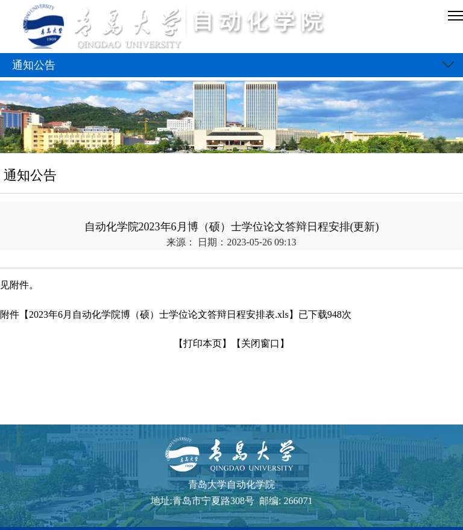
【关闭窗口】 (260, 343)
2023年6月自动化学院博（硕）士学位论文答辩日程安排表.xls (159, 314)
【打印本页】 (203, 343)
